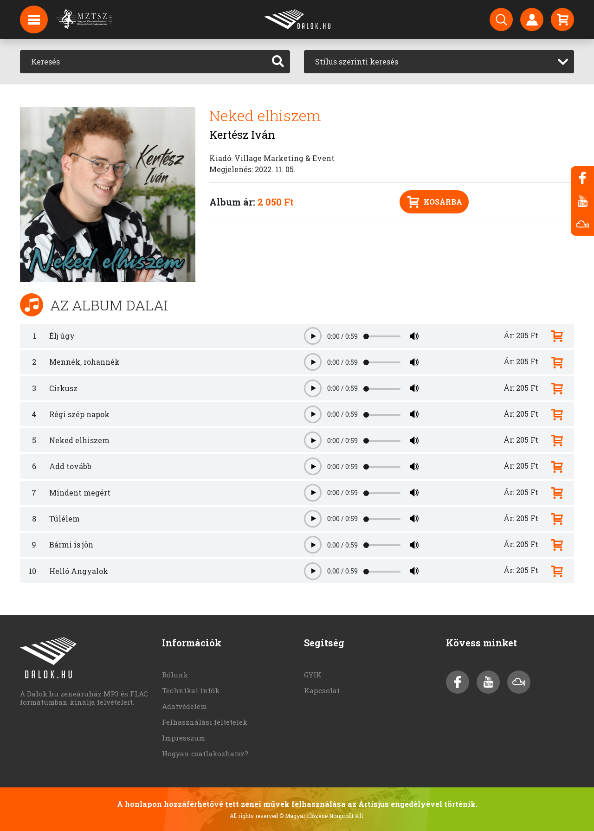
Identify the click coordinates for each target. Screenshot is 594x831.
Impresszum (183, 737)
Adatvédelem (184, 706)
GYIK (313, 674)
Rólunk (175, 674)
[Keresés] (143, 61)
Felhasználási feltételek (204, 722)
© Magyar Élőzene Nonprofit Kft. (322, 815)
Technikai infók (191, 690)
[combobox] (439, 61)
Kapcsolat (322, 690)
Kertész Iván (242, 134)
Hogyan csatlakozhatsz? (205, 753)
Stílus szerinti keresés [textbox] (356, 61)
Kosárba (434, 202)
